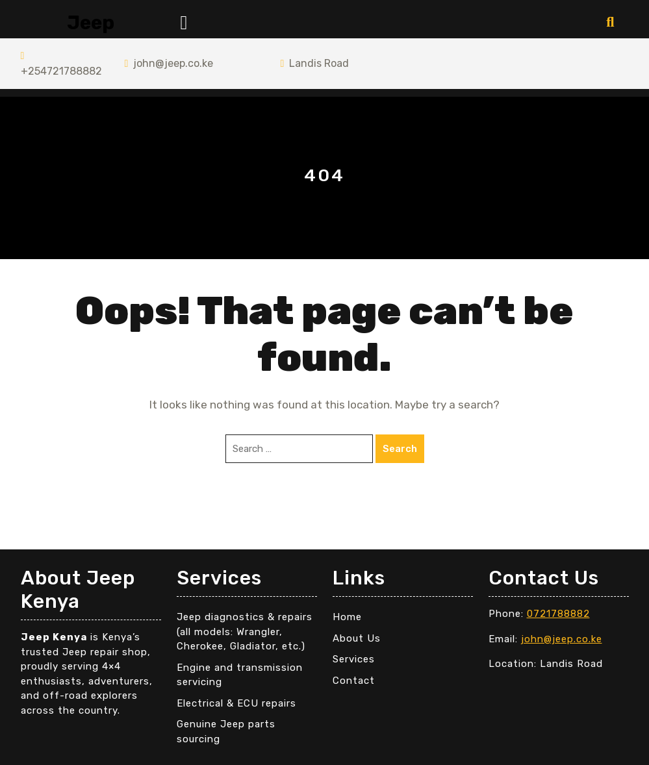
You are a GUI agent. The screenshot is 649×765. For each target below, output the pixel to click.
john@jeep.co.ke (168, 63)
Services (354, 659)
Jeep (90, 22)
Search (400, 449)
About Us (357, 638)
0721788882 (558, 614)
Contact (354, 680)
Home (347, 617)
